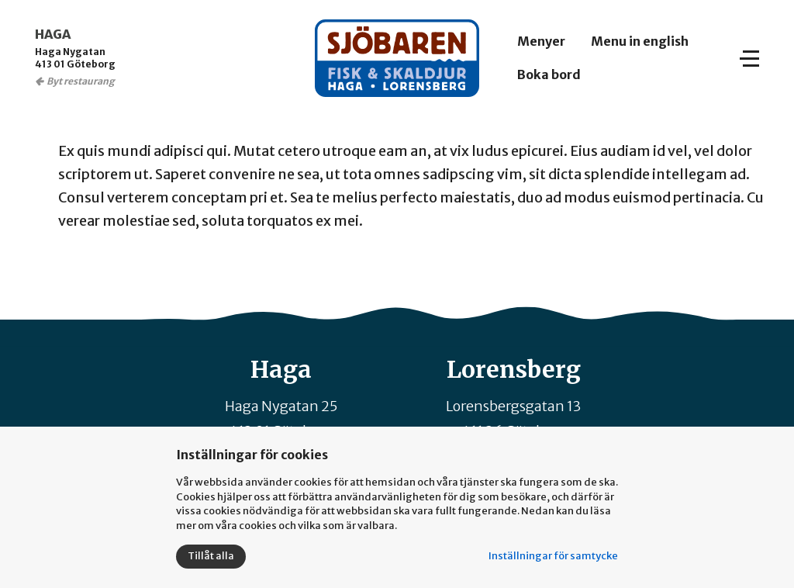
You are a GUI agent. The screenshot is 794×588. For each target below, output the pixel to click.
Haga (281, 369)
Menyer (541, 41)
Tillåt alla (211, 555)
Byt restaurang (81, 81)
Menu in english (640, 41)
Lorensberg (514, 369)
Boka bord (549, 74)
